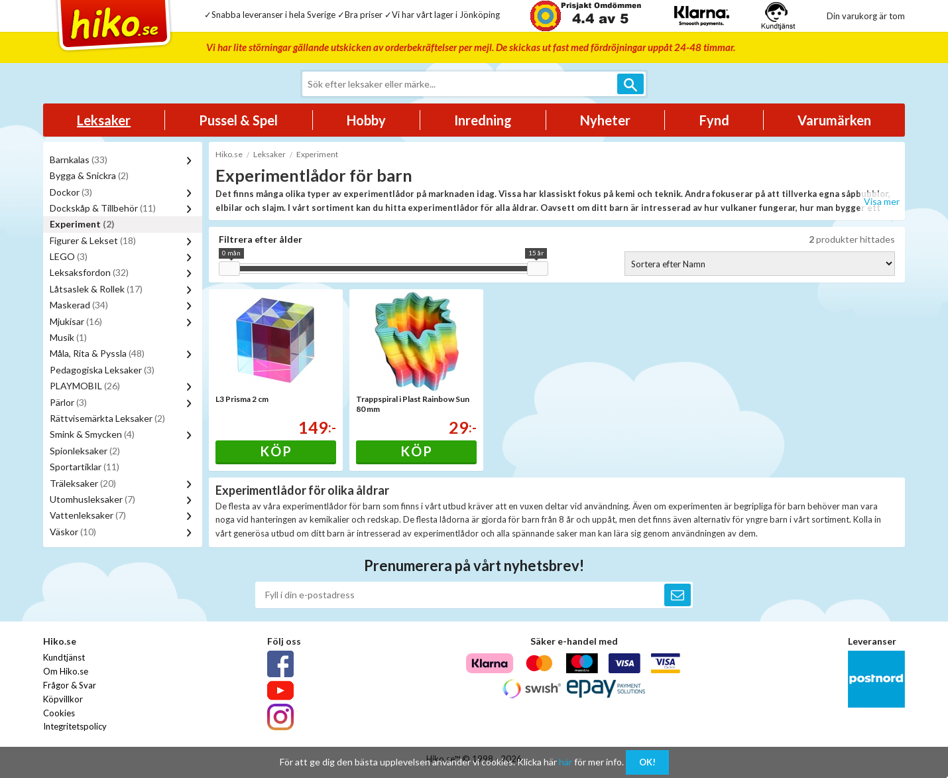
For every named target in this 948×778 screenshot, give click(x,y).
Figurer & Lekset (93, 240)
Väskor (73, 531)
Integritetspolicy (75, 726)
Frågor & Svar (69, 685)
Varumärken (834, 120)
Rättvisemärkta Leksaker (107, 418)
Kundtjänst (64, 657)
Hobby (366, 120)
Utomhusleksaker (92, 499)
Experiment (82, 223)
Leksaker (104, 120)
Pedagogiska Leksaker (102, 369)
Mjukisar (76, 321)
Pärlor (68, 402)
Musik (68, 337)
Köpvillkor (63, 699)
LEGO (69, 256)
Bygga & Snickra (89, 175)
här (565, 761)
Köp (276, 451)
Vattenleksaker (88, 515)
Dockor (71, 192)
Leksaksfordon (89, 272)
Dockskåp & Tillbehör (103, 208)
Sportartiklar (84, 466)
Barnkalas (78, 159)
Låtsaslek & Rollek (96, 288)
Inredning (483, 120)
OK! (647, 762)
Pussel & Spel (238, 120)
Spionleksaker (85, 450)
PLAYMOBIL (85, 385)
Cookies (59, 713)
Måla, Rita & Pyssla (97, 353)
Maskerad (79, 304)
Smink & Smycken (92, 434)
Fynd (714, 120)
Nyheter (605, 120)
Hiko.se (229, 154)
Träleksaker (83, 483)
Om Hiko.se (65, 671)
